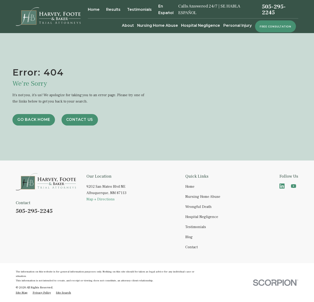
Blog (189, 237)
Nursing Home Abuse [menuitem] (157, 25)
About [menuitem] (128, 25)
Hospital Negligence (201, 216)
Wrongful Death (198, 206)
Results (113, 9)
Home (94, 9)
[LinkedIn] (282, 186)
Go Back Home (33, 119)
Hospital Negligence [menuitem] (200, 25)
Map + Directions (100, 199)
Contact (191, 247)
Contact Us (79, 119)
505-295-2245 (274, 9)
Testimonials (139, 9)
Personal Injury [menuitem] (237, 25)
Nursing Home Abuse (202, 196)
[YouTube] (293, 186)
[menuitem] (21, 292)
